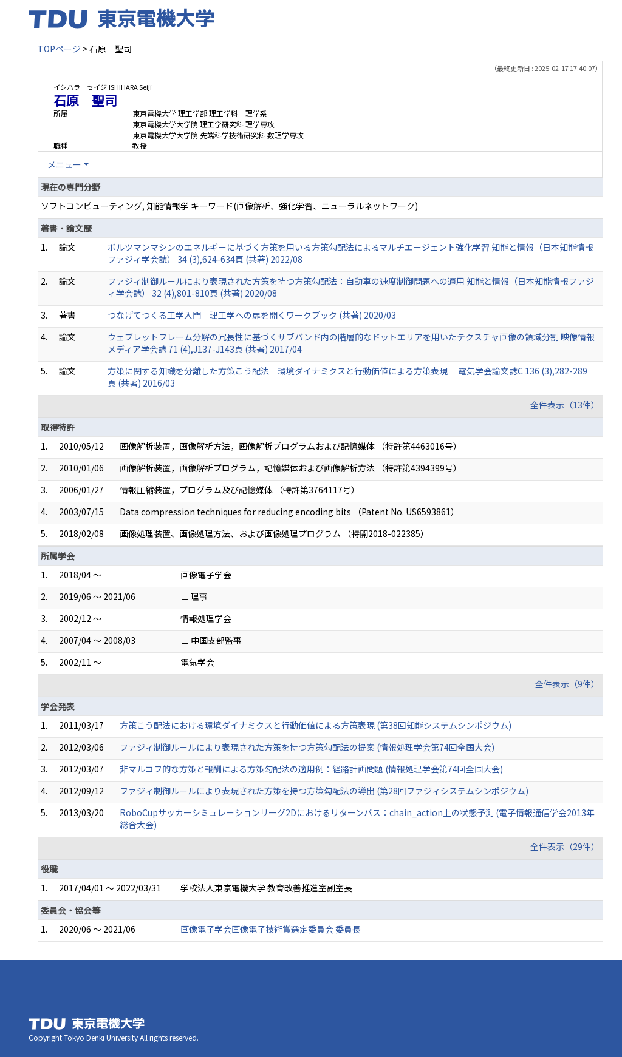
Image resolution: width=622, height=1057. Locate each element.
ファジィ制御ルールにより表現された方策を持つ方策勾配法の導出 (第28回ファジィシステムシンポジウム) (324, 791)
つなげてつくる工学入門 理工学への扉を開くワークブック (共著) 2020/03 (252, 315)
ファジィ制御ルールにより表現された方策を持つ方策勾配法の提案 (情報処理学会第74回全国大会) (307, 747)
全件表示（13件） (565, 405)
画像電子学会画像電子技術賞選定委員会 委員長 (270, 929)
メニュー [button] (64, 164)
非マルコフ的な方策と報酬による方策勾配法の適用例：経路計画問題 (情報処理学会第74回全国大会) (311, 769)
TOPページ (59, 48)
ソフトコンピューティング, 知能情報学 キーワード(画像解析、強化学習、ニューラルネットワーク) (229, 206)
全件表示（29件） (565, 846)
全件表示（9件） (567, 684)
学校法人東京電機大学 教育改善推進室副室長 (266, 888)
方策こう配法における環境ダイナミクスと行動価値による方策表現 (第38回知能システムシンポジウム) (315, 725)
